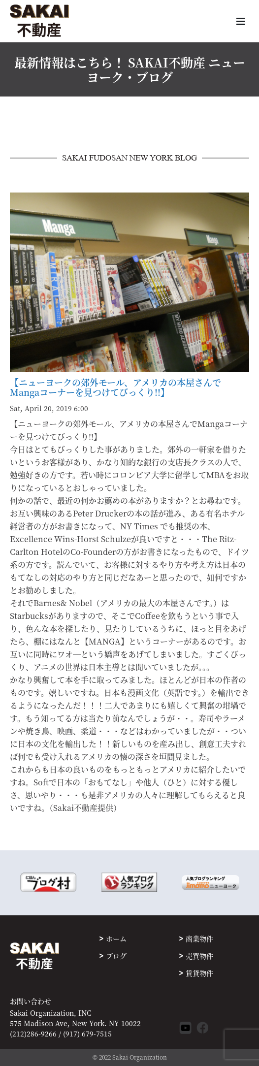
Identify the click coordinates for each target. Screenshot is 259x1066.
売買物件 (199, 956)
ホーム (116, 938)
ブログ (116, 956)
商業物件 (199, 938)
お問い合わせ (30, 1001)
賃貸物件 (199, 973)
